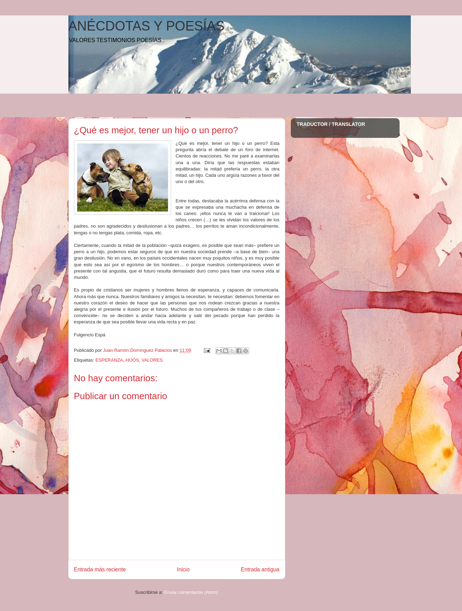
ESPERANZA (109, 360)
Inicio (183, 569)
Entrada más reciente (100, 569)
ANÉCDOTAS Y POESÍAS (146, 26)
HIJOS (132, 360)
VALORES (151, 360)
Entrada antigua (260, 569)
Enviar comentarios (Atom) (191, 592)
